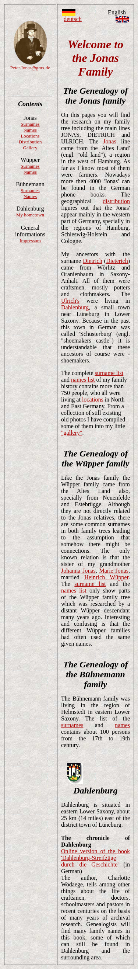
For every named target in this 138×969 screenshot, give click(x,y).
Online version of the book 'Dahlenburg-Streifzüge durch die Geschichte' (95, 858)
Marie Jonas (113, 570)
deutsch (73, 19)
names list (83, 379)
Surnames (30, 124)
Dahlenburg (75, 307)
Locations (30, 136)
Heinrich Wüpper (106, 577)
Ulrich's (70, 301)
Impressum (30, 240)
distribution (116, 201)
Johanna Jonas (78, 570)
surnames (72, 725)
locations (92, 399)
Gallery (30, 147)
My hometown (30, 215)
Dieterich (117, 261)
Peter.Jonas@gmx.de (30, 67)
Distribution (30, 142)
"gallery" (71, 433)
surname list (109, 373)
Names (30, 130)
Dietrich (92, 261)
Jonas (109, 141)
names (122, 725)
